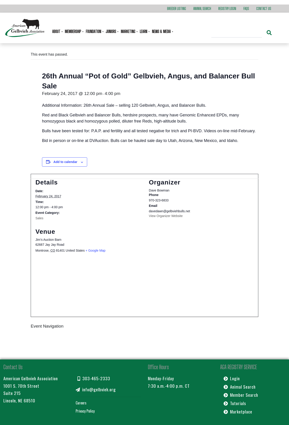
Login (232, 378)
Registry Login (227, 8)
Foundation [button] (94, 31)
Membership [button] (73, 31)
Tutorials (235, 403)
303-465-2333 (93, 378)
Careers (81, 403)
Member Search (241, 395)
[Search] (236, 33)
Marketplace (238, 411)
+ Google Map (95, 250)
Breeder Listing (176, 8)
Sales (39, 218)
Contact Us (263, 8)
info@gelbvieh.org (96, 389)
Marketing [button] (128, 31)
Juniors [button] (111, 31)
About (56, 31)
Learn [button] (144, 31)
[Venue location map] (144, 287)
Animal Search (202, 8)
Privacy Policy (85, 411)
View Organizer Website (166, 216)
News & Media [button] (162, 31)
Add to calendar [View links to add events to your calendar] (65, 162)
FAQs (246, 8)
